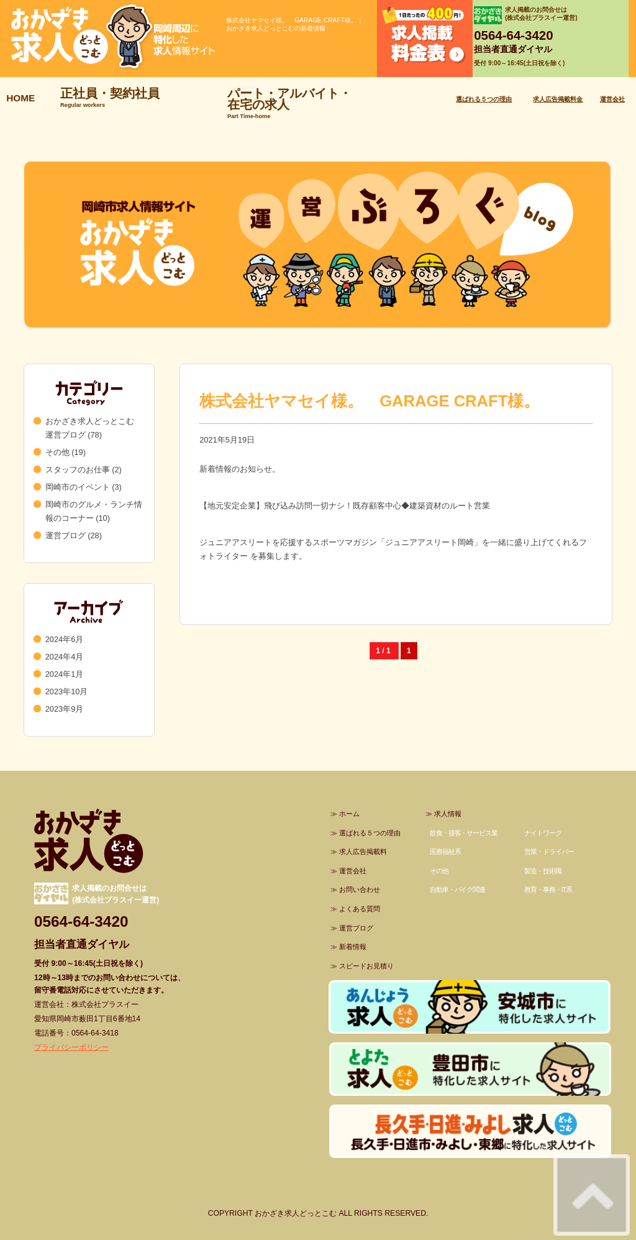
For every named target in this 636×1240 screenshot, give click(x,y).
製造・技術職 (542, 871)
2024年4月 (64, 656)
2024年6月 (64, 639)
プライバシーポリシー (71, 1047)
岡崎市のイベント (77, 487)
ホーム (349, 813)
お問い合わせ (359, 889)
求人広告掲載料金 (558, 99)
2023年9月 (64, 709)
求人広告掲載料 (363, 851)
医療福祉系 (445, 851)
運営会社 (612, 99)
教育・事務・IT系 (548, 889)
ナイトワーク (542, 833)
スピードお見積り (366, 966)
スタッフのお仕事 (77, 469)
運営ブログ (65, 535)
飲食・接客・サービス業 (463, 833)
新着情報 (352, 946)
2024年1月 (64, 674)
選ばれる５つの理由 (484, 99)
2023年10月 (66, 691)
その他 (57, 452)
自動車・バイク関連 (457, 889)
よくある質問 (359, 908)
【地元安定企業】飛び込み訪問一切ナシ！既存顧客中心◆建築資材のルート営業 (344, 505)
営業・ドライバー (548, 851)
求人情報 (447, 813)
